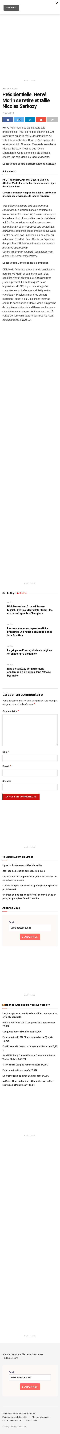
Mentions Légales (40, 1417)
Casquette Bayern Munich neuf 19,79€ (21, 1031)
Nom (6, 752)
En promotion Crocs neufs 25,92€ (19, 1070)
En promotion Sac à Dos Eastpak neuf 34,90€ (25, 1075)
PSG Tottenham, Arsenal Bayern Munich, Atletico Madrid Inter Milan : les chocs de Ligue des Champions (29, 183)
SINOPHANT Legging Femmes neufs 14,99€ (25, 1064)
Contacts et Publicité (11, 1420)
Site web (6, 781)
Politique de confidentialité (14, 1417)
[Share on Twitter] (19, 119)
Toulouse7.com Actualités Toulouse (18, 1413)
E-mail (6, 766)
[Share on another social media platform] (52, 119)
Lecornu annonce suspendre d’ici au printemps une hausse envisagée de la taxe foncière (29, 632)
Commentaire (10, 711)
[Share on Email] (41, 119)
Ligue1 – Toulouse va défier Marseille (22, 865)
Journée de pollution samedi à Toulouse (23, 871)
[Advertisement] (30, 43)
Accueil (5, 88)
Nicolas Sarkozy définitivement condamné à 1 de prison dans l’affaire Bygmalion (29, 672)
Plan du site (31, 1420)
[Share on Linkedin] (30, 119)
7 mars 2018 (8, 113)
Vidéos (15, 88)
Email (12, 922)
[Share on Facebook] (7, 119)
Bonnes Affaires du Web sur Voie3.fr (27, 1004)
